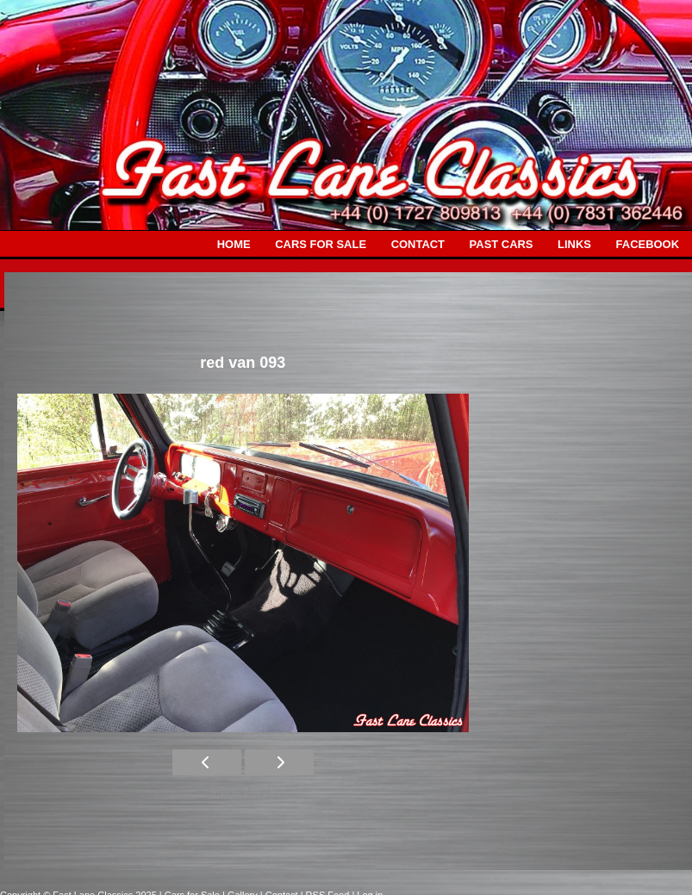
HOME (234, 244)
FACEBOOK (647, 244)
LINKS (574, 244)
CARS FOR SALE (320, 244)
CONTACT (418, 244)
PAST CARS (501, 244)
